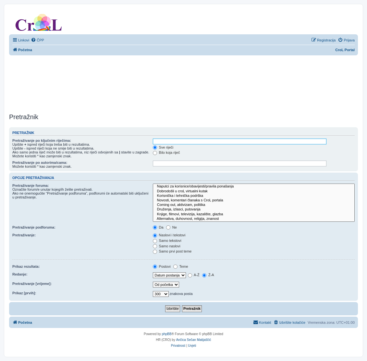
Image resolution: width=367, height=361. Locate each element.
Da (158, 227)
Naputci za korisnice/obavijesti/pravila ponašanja (253, 186)
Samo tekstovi (167, 241)
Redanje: (19, 274)
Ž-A (208, 275)
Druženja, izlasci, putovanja (253, 209)
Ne (171, 227)
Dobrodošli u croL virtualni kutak (253, 191)
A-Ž (194, 275)
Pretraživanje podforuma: (33, 227)
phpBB (167, 334)
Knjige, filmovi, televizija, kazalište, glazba (253, 214)
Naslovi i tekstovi (169, 235)
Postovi (162, 266)
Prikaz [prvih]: (24, 293)
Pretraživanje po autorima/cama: (39, 162)
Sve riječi (163, 147)
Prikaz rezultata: (26, 266)
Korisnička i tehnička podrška (253, 196)
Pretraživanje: (24, 235)
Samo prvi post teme (172, 251)
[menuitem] (37, 40)
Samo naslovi (166, 246)
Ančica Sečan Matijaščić (193, 340)
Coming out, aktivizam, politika (253, 205)
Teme (180, 266)
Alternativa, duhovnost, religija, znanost (253, 219)
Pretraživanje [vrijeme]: (32, 284)
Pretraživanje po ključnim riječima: (41, 140)
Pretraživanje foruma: (30, 185)
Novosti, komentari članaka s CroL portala (253, 200)
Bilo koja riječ (166, 152)
